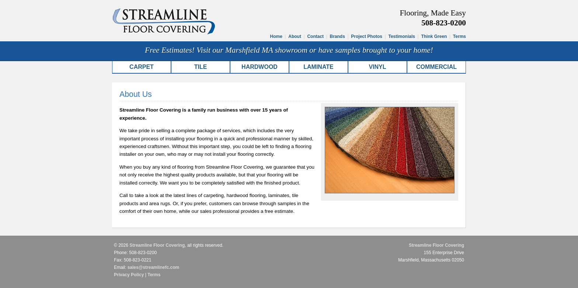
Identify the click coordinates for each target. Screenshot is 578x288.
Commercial (436, 67)
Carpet (141, 67)
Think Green (434, 36)
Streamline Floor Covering (157, 245)
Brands (337, 36)
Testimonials (401, 36)
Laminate (318, 67)
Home (276, 36)
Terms (459, 36)
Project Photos (366, 36)
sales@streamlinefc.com (153, 267)
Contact (315, 36)
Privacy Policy (129, 274)
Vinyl (377, 67)
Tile (200, 67)
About (294, 36)
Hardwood (259, 67)
